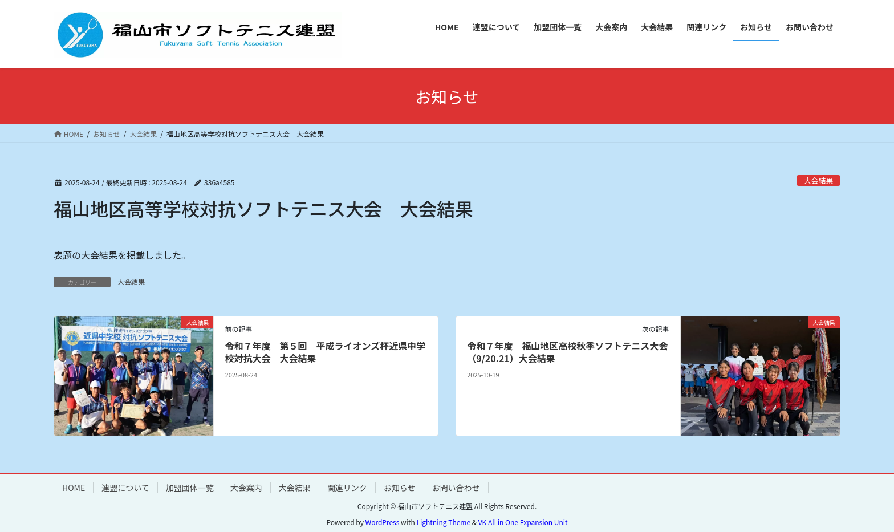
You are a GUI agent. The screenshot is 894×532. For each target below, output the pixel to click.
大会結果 (818, 180)
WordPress (382, 522)
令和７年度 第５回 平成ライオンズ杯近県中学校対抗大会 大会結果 (325, 352)
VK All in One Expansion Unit (523, 522)
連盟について (125, 487)
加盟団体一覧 (190, 487)
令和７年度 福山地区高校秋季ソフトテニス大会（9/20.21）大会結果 (567, 352)
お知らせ (400, 487)
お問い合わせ (456, 487)
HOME (73, 487)
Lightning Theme (443, 522)
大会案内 (246, 487)
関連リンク (347, 487)
